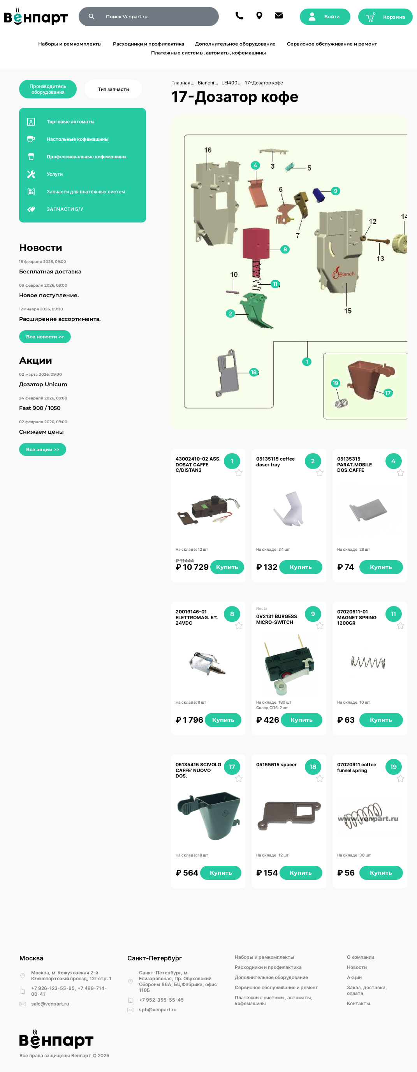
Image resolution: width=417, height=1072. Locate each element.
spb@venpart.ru (157, 1009)
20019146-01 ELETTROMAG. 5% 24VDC (197, 617)
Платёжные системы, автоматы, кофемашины (208, 53)
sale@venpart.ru (50, 1004)
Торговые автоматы (71, 121)
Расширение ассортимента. (59, 318)
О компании (360, 957)
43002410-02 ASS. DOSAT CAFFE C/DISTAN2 (199, 464)
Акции (354, 977)
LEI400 (230, 83)
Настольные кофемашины (78, 139)
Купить (227, 567)
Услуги (55, 174)
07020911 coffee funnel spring (357, 767)
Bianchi (206, 83)
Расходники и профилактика (148, 44)
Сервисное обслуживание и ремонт (332, 44)
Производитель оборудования (48, 89)
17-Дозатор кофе (264, 83)
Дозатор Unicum (43, 384)
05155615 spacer (276, 764)
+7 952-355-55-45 (161, 1000)
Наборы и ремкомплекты (70, 44)
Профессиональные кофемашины (87, 156)
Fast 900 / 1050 (39, 408)
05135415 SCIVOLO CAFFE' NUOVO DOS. (199, 770)
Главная (180, 83)
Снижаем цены (41, 431)
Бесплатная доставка (50, 271)
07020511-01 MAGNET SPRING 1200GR (357, 617)
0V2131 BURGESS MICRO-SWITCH (277, 619)
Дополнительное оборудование (235, 44)
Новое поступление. (49, 295)
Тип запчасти (113, 89)
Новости (357, 967)
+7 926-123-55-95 (53, 988)
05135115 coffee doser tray (276, 461)
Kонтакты (358, 1003)
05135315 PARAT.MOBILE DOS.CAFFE (355, 464)
